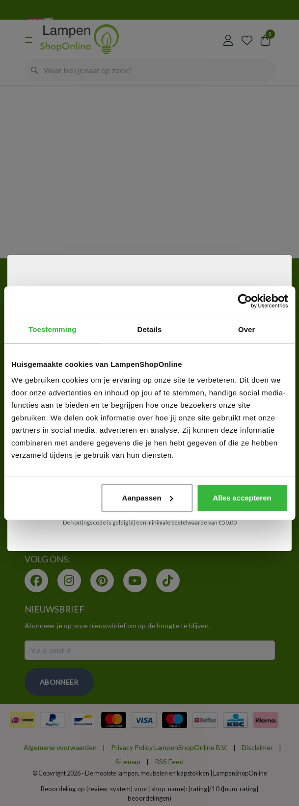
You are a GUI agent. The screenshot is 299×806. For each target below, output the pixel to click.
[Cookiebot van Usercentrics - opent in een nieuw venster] (245, 301)
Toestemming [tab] (52, 329)
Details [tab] (149, 329)
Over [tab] (246, 329)
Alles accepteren (242, 498)
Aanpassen (147, 498)
